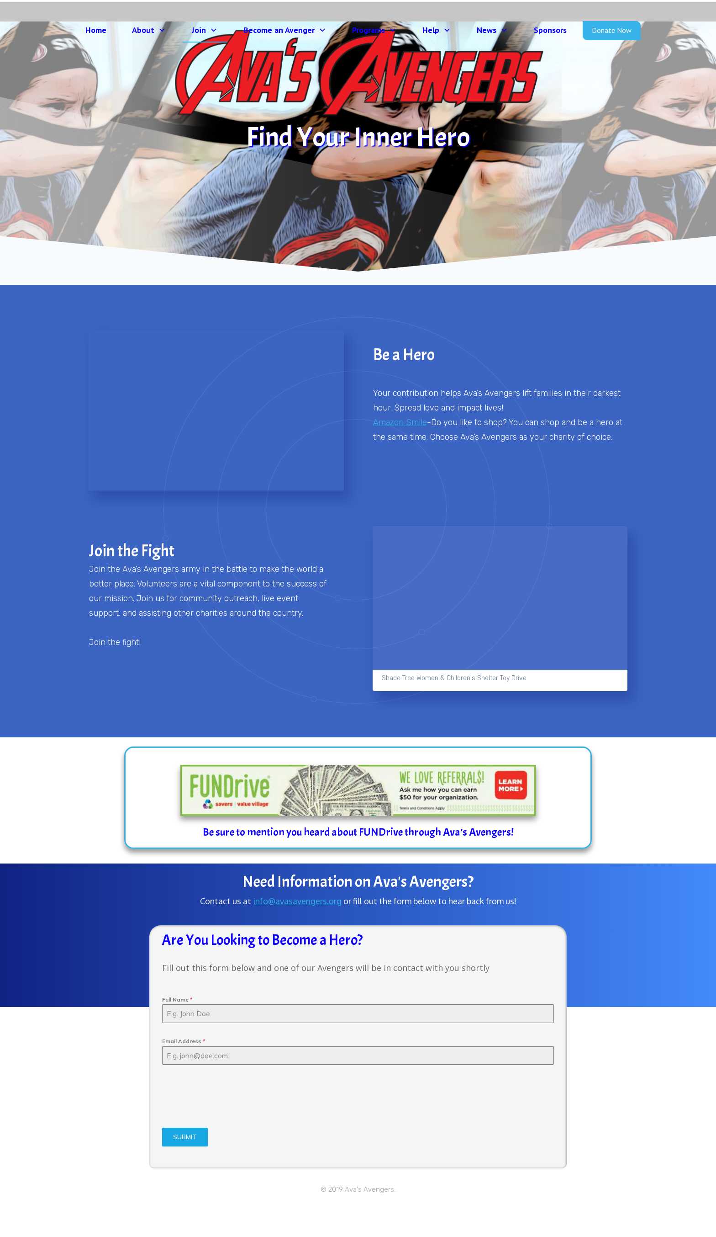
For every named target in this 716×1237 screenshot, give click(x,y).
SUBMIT (185, 1167)
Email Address (183, 1071)
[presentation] (231, 1126)
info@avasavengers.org (297, 931)
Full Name (177, 1029)
